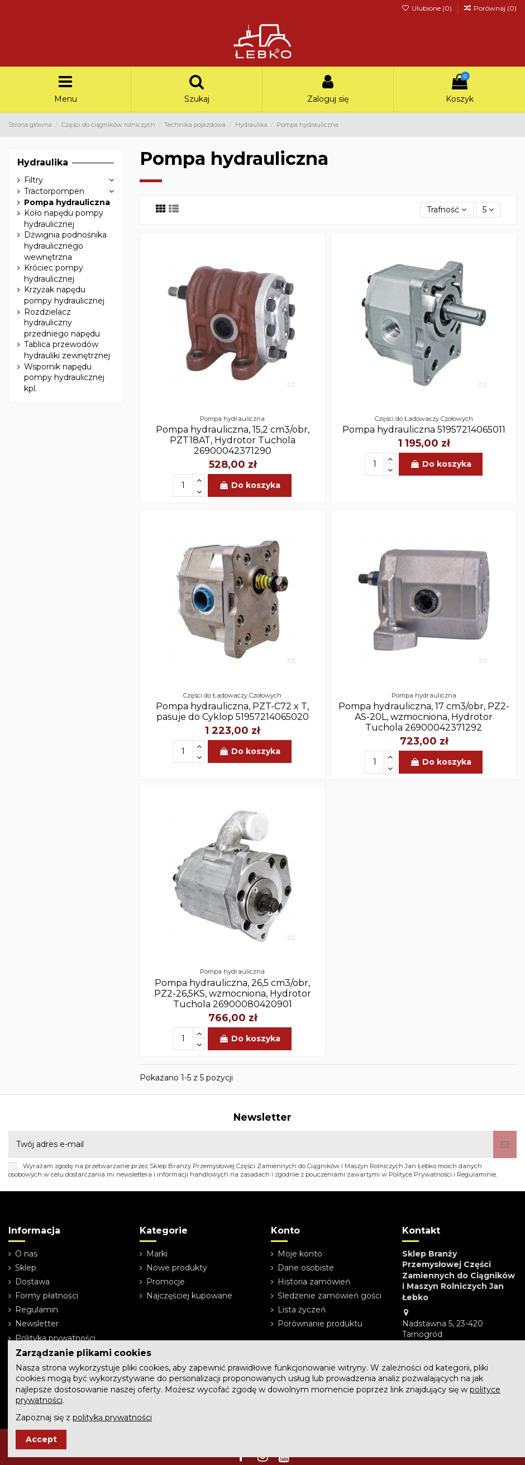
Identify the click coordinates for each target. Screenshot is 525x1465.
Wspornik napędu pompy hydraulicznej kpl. (64, 377)
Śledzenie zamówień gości (329, 1296)
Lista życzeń (302, 1310)
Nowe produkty (176, 1268)
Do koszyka (249, 485)
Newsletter (37, 1324)
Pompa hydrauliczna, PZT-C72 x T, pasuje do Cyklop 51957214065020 (232, 711)
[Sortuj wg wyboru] (446, 210)
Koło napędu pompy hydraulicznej (63, 218)
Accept (41, 1439)
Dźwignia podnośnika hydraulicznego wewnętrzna (65, 246)
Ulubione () (427, 8)
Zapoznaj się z (84, 1417)
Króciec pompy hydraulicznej (53, 273)
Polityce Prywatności (420, 1174)
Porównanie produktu (320, 1324)
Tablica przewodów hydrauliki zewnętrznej (67, 350)
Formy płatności (46, 1296)
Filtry (33, 180)
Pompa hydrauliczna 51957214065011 (423, 429)
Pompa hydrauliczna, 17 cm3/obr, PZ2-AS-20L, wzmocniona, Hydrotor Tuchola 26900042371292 (423, 717)
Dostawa (32, 1282)
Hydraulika (42, 162)
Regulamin (36, 1310)
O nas (26, 1254)
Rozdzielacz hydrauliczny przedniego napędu (62, 323)
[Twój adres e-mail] (250, 1144)
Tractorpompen (54, 191)
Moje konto (300, 1254)
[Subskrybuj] (505, 1144)
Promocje (165, 1282)
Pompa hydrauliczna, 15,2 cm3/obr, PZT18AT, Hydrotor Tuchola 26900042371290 (232, 440)
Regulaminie (476, 1174)
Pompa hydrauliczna (67, 202)
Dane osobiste (306, 1268)
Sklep (25, 1268)
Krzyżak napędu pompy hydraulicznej (64, 295)
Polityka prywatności (55, 1338)
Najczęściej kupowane (189, 1296)
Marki (157, 1254)
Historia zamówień (314, 1282)
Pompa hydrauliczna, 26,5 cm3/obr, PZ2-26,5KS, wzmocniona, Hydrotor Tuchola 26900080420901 (232, 993)
